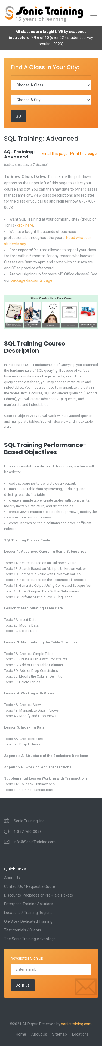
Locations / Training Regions (28, 912)
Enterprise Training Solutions (28, 904)
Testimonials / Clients (22, 930)
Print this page (83, 153)
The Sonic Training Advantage (30, 939)
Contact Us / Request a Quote (29, 886)
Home (21, 1034)
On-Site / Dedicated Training (28, 921)
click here (25, 225)
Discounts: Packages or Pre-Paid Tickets (38, 895)
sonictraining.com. (76, 1024)
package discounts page (31, 280)
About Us (12, 878)
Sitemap (59, 1034)
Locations (80, 1034)
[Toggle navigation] (93, 13)
